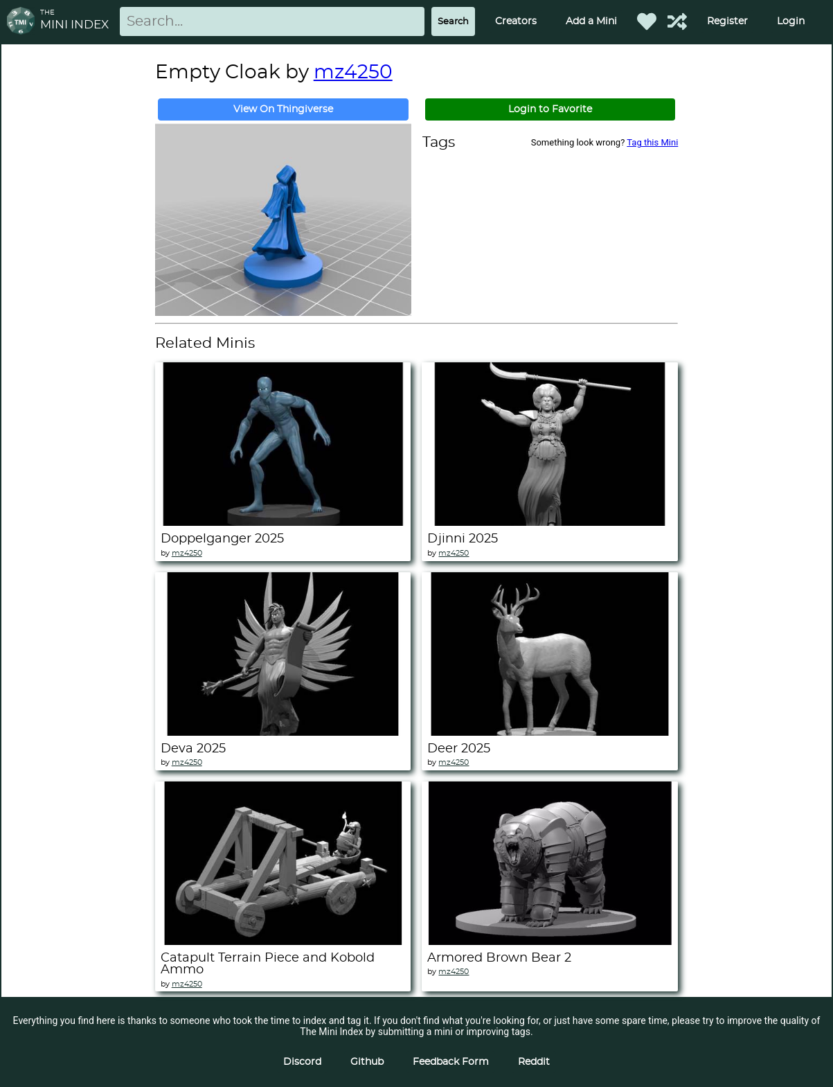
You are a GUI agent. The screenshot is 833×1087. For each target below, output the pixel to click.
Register (727, 21)
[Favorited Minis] (646, 21)
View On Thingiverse (283, 109)
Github (367, 1062)
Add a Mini (591, 21)
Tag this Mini (652, 142)
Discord (302, 1062)
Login (791, 21)
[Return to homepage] (23, 22)
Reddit (534, 1062)
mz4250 (353, 72)
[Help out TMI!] (677, 21)
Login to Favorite (550, 109)
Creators (516, 21)
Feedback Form (451, 1062)
